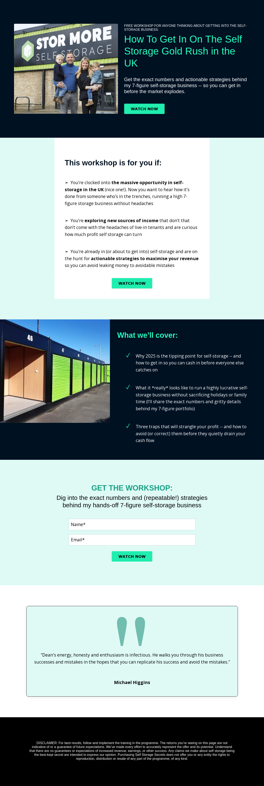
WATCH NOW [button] (144, 109)
